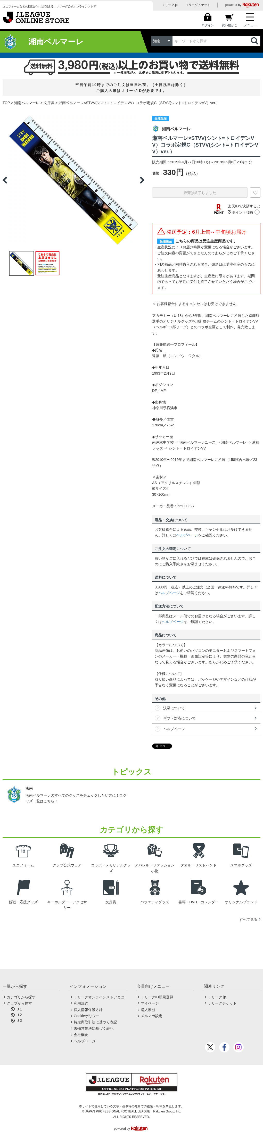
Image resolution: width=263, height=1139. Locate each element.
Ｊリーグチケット (197, 5)
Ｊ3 (19, 1020)
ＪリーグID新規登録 (157, 997)
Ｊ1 (19, 1009)
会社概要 (81, 1035)
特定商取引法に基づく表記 (95, 1022)
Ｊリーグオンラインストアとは (99, 997)
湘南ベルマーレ (26, 103)
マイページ (150, 1003)
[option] (73, 180)
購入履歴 (148, 1010)
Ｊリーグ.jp (170, 5)
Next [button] (142, 180)
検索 (255, 41)
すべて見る (248, 919)
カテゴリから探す (21, 997)
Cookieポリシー (87, 1016)
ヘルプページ (187, 535)
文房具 (49, 103)
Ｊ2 (19, 1015)
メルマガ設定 (151, 1016)
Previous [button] (5, 180)
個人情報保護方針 (88, 1010)
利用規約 (81, 1003)
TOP (6, 103)
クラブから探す (19, 1003)
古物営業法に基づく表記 (93, 1028)
